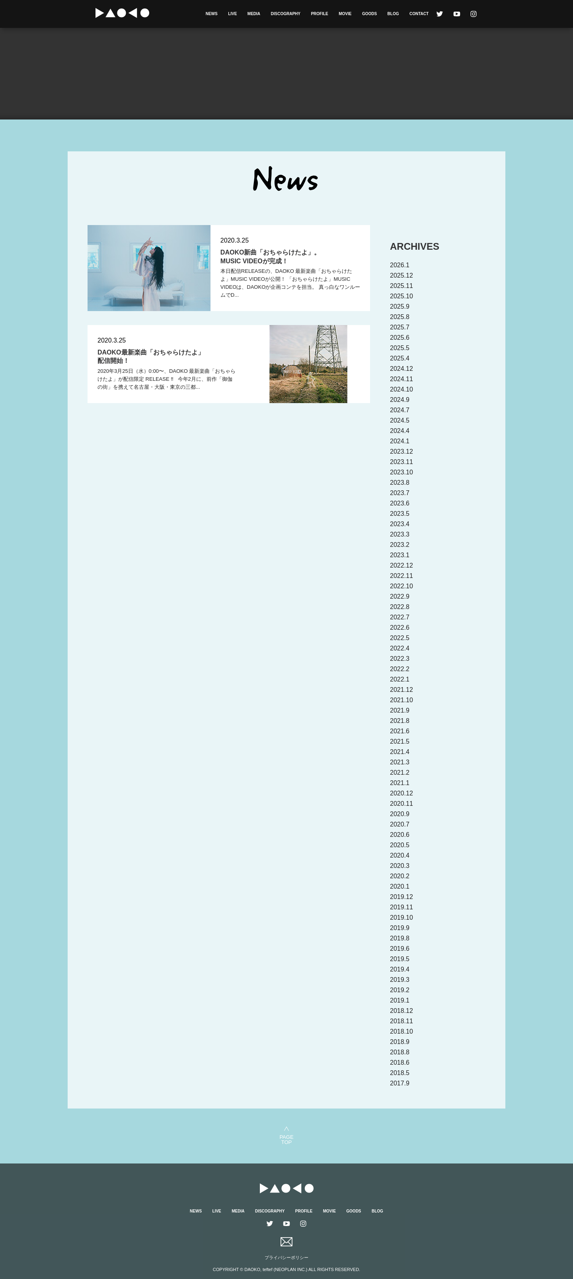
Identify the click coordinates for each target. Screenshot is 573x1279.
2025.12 (401, 275)
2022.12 (401, 565)
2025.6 (399, 337)
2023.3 (399, 534)
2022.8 (399, 606)
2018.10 (401, 1031)
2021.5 (399, 741)
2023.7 (399, 493)
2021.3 (399, 762)
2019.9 (399, 927)
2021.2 (399, 772)
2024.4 (399, 430)
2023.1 (399, 555)
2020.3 (399, 865)
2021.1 (399, 783)
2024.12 (401, 368)
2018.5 (399, 1072)
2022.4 (399, 648)
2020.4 (399, 855)
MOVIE (345, 14)
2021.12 (401, 689)
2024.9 (399, 399)
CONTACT (419, 14)
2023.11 (401, 461)
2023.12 (401, 451)
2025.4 (399, 358)
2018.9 (399, 1041)
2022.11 (401, 575)
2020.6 (399, 834)
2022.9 (399, 596)
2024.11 (401, 379)
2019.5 (399, 959)
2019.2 (399, 990)
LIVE (232, 14)
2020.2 (399, 876)
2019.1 (399, 1000)
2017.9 (399, 1083)
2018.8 (399, 1052)
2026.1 (399, 265)
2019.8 (399, 938)
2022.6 (399, 627)
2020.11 (401, 803)
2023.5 (399, 513)
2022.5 (399, 638)
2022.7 (399, 617)
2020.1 (399, 886)
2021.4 (399, 751)
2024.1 (399, 441)
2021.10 (401, 700)
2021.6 (399, 731)
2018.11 (401, 1021)
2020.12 (401, 793)
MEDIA (254, 14)
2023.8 (399, 482)
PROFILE (319, 14)
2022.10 (401, 586)
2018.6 (399, 1062)
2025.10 (401, 296)
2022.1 (399, 679)
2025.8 (399, 316)
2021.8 (399, 720)
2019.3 (399, 979)
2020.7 (399, 824)
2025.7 (399, 327)
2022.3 (399, 658)
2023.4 (399, 524)
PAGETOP (286, 1139)
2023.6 (399, 503)
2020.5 (399, 845)
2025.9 (399, 306)
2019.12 (401, 896)
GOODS (369, 14)
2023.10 (401, 472)
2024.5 (399, 420)
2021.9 (399, 710)
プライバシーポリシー (286, 1257)
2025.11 (401, 285)
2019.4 (399, 969)
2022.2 (399, 669)
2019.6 (399, 948)
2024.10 (401, 389)
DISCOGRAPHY (285, 14)
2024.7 (399, 410)
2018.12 (401, 1010)
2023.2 (399, 544)
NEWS (212, 14)
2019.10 (401, 917)
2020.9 (399, 814)
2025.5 (399, 348)
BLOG (393, 14)
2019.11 (401, 907)
